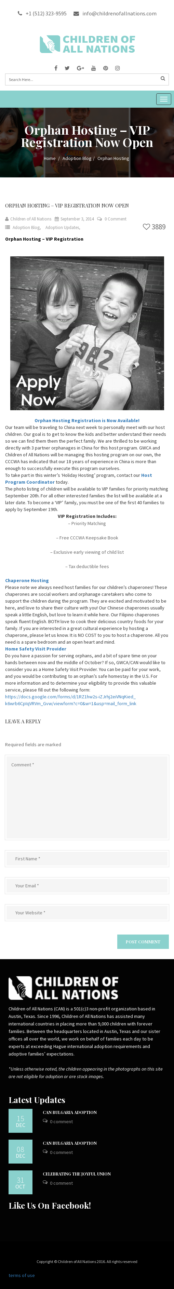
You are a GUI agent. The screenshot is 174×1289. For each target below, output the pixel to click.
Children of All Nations (28, 219)
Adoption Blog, (27, 227)
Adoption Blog (77, 158)
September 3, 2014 (74, 219)
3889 (154, 226)
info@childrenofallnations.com (115, 13)
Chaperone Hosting (27, 580)
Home (50, 158)
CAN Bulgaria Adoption (70, 1112)
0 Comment (115, 219)
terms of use (22, 1275)
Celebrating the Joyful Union (77, 1174)
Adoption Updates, (62, 227)
